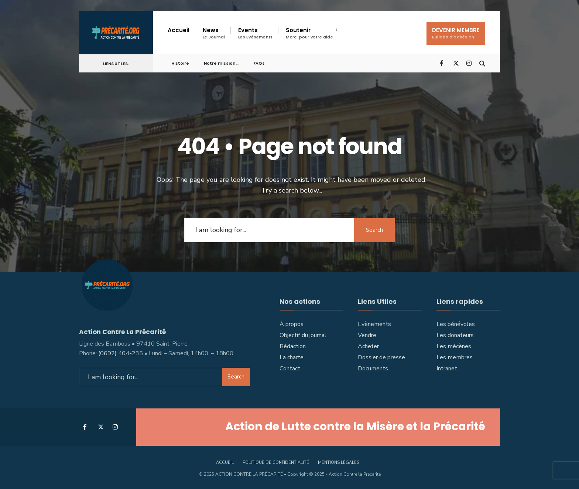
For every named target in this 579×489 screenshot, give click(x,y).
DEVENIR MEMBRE (456, 33)
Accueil (178, 30)
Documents (373, 368)
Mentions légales (338, 462)
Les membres (454, 357)
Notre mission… (221, 63)
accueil (225, 462)
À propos (292, 324)
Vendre (367, 335)
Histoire (180, 63)
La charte (292, 357)
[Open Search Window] (482, 63)
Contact (290, 368)
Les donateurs (455, 335)
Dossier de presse (381, 357)
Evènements (374, 324)
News (214, 33)
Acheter (368, 346)
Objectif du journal (303, 335)
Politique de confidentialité (276, 462)
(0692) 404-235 (120, 353)
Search (374, 230)
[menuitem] (311, 33)
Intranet (446, 368)
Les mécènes (453, 346)
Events (255, 33)
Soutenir (309, 33)
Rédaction (293, 346)
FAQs (259, 63)
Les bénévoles (455, 324)
